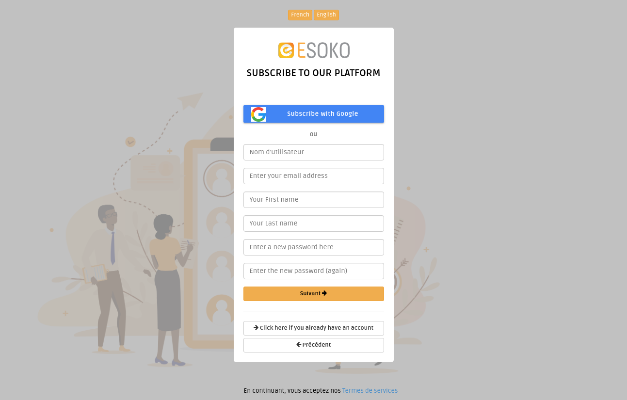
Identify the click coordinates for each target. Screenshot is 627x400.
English (326, 14)
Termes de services (370, 391)
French (300, 14)
